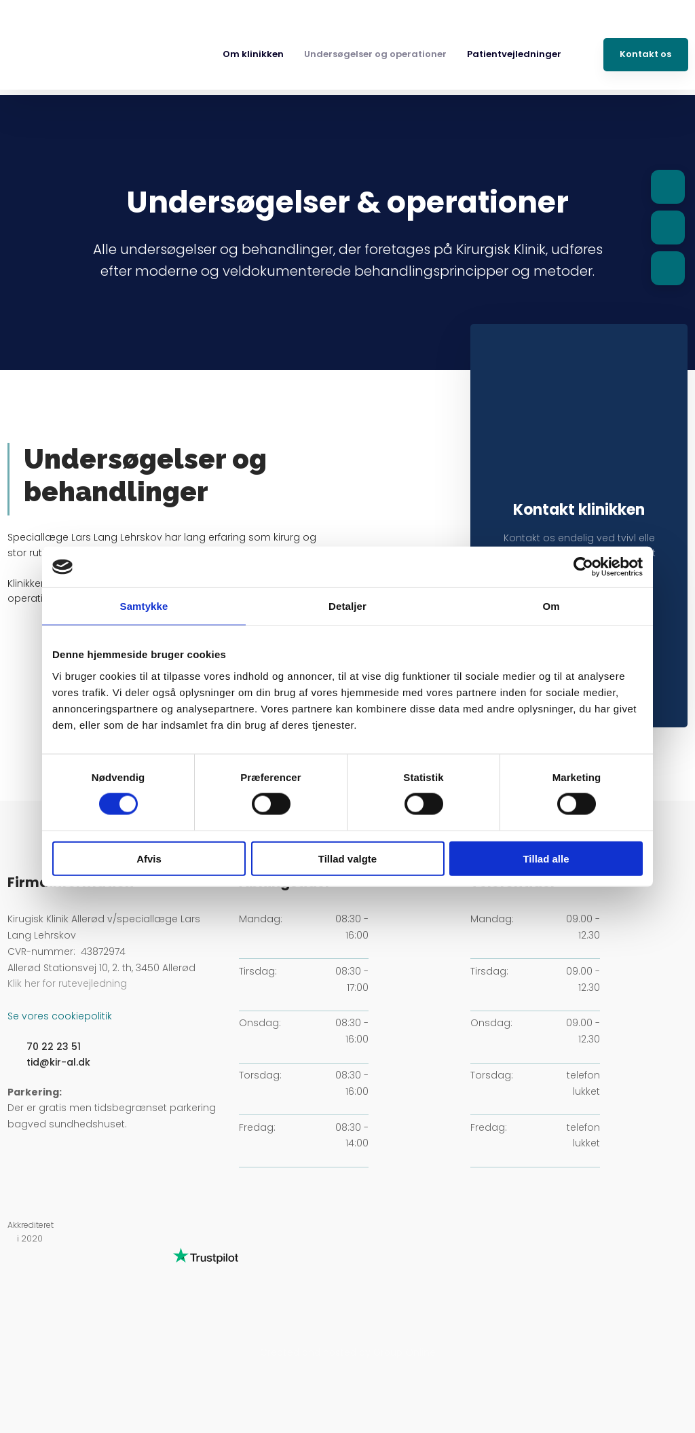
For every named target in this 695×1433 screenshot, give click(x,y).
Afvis (149, 858)
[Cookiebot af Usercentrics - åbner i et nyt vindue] (583, 567)
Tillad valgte (347, 858)
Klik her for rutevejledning (67, 983)
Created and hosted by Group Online (348, 1352)
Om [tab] (550, 606)
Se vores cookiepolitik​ (59, 1016)
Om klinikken (253, 54)
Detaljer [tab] (347, 606)
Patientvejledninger (514, 54)
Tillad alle (546, 858)
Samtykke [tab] (144, 606)
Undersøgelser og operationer (375, 54)
